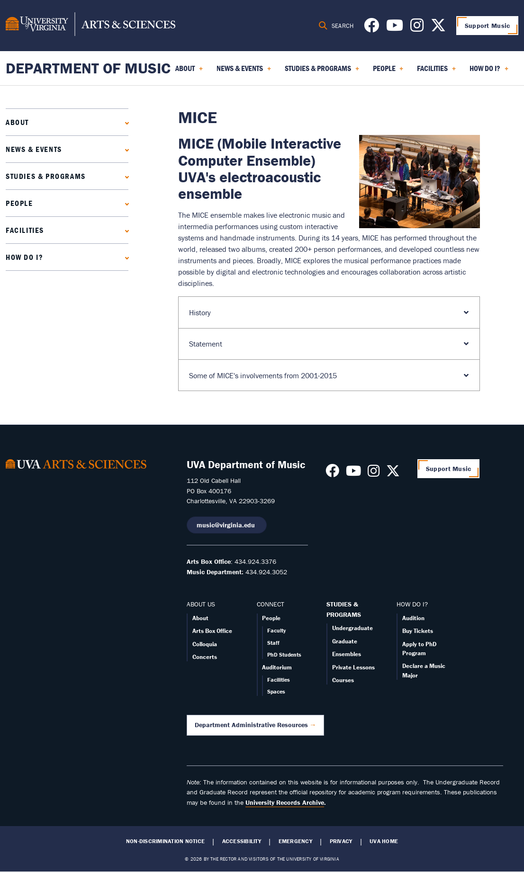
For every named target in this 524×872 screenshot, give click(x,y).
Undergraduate (352, 628)
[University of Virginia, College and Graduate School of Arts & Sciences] (90, 25)
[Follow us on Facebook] (371, 28)
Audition (413, 618)
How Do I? (24, 257)
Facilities (25, 230)
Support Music (487, 25)
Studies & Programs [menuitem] (322, 71)
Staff (273, 642)
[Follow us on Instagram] (417, 28)
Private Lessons (353, 667)
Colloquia (204, 644)
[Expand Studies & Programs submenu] (125, 176)
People (19, 203)
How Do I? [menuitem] (489, 71)
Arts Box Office (212, 631)
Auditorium (277, 667)
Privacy (341, 841)
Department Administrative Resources (251, 725)
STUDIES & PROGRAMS (343, 609)
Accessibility (241, 841)
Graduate (344, 641)
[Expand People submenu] (125, 203)
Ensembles (346, 654)
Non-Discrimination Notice (165, 841)
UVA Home (384, 841)
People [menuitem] (388, 71)
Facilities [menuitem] (436, 71)
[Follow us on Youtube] (394, 28)
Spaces (276, 691)
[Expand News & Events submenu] (125, 149)
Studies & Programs (46, 176)
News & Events (34, 149)
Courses (343, 680)
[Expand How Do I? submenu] (125, 257)
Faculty (276, 630)
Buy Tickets (417, 631)
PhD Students (284, 654)
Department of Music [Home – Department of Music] (88, 68)
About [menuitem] (189, 71)
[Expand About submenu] (125, 122)
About (17, 122)
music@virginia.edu (227, 525)
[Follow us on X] (438, 28)
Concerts (204, 657)
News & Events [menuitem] (244, 71)
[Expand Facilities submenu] (125, 230)
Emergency (295, 841)
